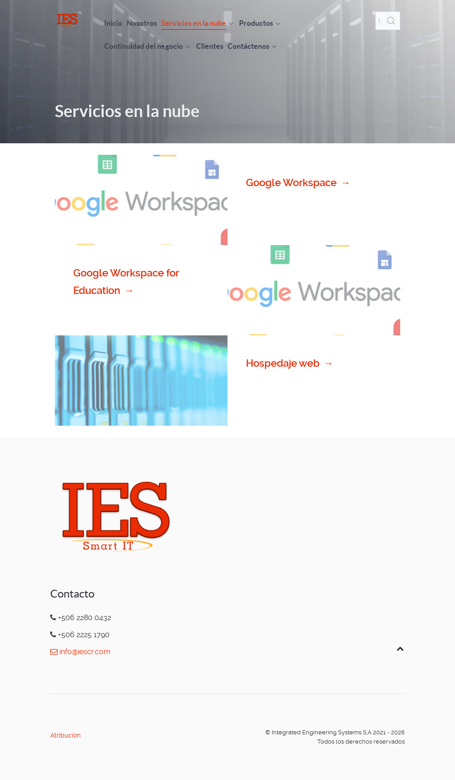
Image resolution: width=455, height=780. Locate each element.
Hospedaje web (290, 363)
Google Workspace (298, 183)
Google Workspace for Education (126, 283)
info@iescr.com (80, 651)
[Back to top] (400, 648)
